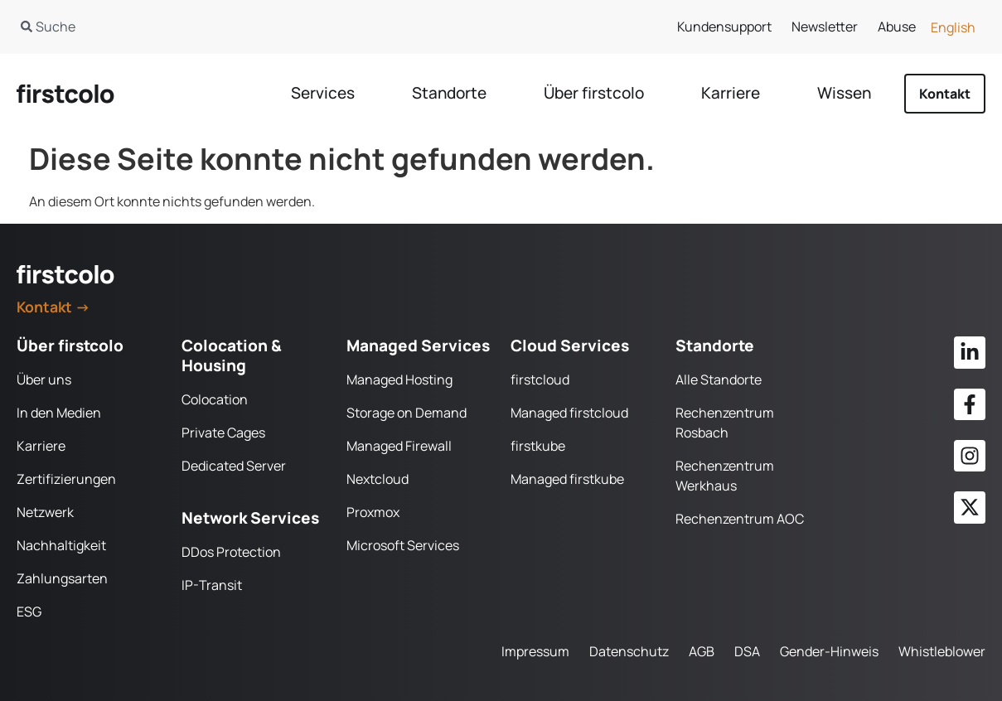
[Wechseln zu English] (953, 27)
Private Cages (223, 432)
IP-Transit (212, 585)
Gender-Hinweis (829, 651)
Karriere (41, 446)
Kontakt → (53, 307)
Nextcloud (377, 479)
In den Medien (59, 413)
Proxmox (372, 512)
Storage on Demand (406, 413)
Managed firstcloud (569, 413)
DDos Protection (231, 552)
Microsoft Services (402, 545)
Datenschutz (629, 651)
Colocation (215, 399)
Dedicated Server (234, 466)
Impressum (535, 651)
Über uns (44, 379)
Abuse (897, 26)
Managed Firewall (399, 446)
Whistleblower (941, 651)
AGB (701, 651)
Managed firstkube (567, 479)
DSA (747, 651)
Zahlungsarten (62, 578)
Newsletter (824, 26)
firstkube (538, 446)
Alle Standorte (718, 379)
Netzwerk (45, 512)
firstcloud (540, 379)
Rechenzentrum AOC (739, 519)
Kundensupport (724, 26)
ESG (29, 611)
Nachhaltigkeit (61, 545)
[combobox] (242, 26)
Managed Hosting (399, 379)
